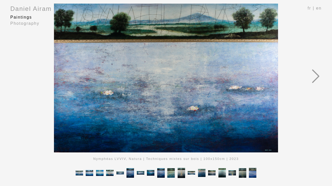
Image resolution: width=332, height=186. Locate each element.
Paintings (21, 17)
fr (309, 8)
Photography (24, 23)
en (319, 8)
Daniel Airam (31, 8)
